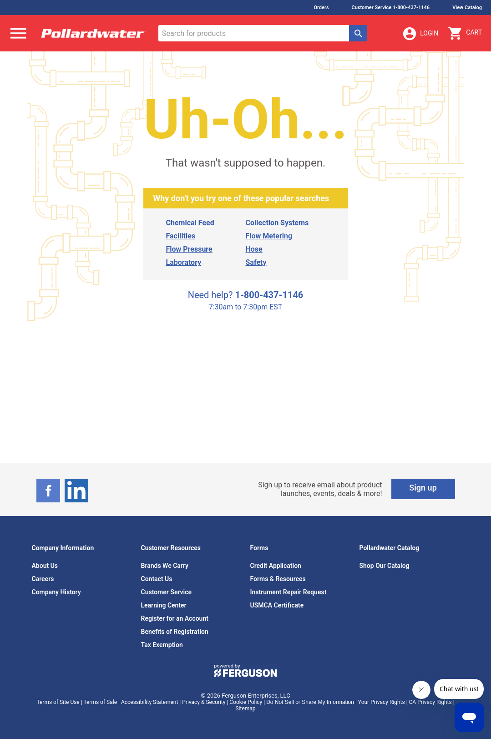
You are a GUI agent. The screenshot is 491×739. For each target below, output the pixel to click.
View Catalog (467, 7)
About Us (45, 565)
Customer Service (166, 592)
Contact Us (156, 578)
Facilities (181, 236)
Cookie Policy (245, 702)
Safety (256, 262)
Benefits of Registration (174, 631)
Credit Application (275, 565)
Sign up (423, 487)
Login (420, 33)
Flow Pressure (189, 249)
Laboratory (184, 262)
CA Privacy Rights (430, 702)
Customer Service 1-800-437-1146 (391, 7)
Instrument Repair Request (288, 592)
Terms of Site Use (57, 702)
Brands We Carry (165, 565)
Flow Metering (269, 236)
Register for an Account (174, 618)
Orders (321, 7)
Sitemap (245, 708)
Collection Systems (277, 222)
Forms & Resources (278, 578)
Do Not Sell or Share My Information (310, 702)
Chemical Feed (190, 222)
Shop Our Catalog (384, 565)
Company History (56, 592)
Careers (43, 578)
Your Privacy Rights (381, 702)
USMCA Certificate (277, 605)
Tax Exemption (162, 644)
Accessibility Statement (149, 702)
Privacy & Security (203, 702)
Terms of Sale (100, 702)
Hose (254, 249)
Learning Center (164, 605)
